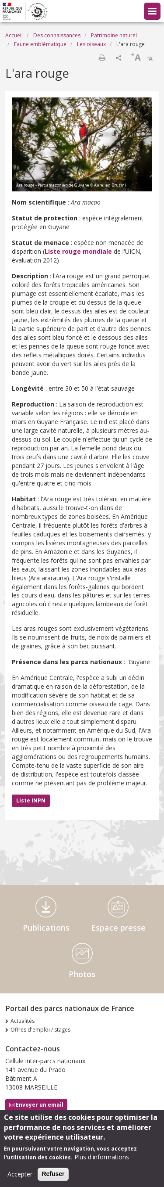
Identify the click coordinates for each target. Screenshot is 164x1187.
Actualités (22, 1021)
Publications (46, 927)
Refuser (53, 1179)
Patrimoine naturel (114, 35)
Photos (82, 974)
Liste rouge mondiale (78, 251)
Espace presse (118, 927)
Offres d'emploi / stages (40, 1029)
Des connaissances (56, 35)
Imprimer (102, 57)
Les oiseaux (91, 44)
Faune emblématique (40, 44)
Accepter (19, 1179)
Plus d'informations (101, 1162)
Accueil (14, 35)
